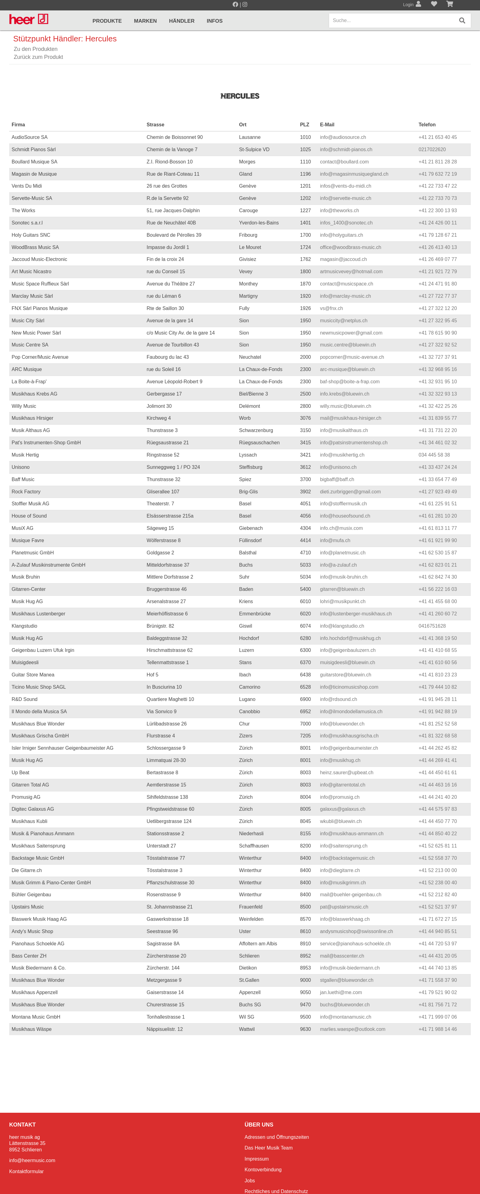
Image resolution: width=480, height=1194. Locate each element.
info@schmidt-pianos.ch (346, 149)
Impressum (257, 1158)
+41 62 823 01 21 (438, 565)
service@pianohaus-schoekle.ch (355, 943)
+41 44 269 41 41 (438, 760)
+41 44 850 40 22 (438, 833)
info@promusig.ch (339, 797)
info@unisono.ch (338, 467)
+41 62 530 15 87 (438, 552)
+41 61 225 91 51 (438, 503)
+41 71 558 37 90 (438, 980)
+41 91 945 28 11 (438, 699)
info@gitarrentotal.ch (342, 784)
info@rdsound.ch (338, 699)
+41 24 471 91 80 (438, 283)
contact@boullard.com (344, 161)
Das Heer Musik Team (269, 1147)
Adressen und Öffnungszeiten (277, 1137)
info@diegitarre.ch (340, 870)
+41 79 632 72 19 (438, 174)
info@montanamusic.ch (345, 1017)
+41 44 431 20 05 (438, 956)
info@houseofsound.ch (345, 516)
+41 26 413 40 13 (438, 247)
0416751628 (432, 626)
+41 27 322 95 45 (438, 320)
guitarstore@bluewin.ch (345, 674)
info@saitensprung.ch (343, 845)
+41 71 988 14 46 (438, 1029)
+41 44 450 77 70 (438, 821)
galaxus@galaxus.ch (342, 809)
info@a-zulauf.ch (338, 565)
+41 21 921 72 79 (438, 271)
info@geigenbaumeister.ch (349, 748)
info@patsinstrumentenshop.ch (354, 442)
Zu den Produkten (36, 49)
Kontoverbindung (263, 1169)
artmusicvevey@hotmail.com (351, 271)
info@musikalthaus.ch (344, 430)
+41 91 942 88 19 (438, 711)
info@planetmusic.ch (343, 552)
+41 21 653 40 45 (438, 137)
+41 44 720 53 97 (438, 943)
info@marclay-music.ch (345, 296)
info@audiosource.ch (343, 137)
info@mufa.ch (335, 540)
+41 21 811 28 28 (438, 161)
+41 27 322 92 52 (438, 344)
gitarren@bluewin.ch (342, 589)
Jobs (250, 1180)
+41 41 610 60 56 (438, 662)
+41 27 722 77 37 (438, 296)
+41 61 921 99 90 (438, 540)
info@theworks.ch (339, 210)
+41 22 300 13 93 (438, 210)
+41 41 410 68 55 (438, 650)
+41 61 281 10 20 (438, 516)
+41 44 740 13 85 (438, 967)
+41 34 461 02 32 (438, 442)
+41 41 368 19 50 (438, 638)
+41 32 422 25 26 (438, 406)
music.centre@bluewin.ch (348, 344)
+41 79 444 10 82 (438, 687)
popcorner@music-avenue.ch (352, 357)
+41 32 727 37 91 (438, 357)
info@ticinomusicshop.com (349, 687)
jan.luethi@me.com (341, 992)
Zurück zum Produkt (38, 57)
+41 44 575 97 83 (438, 809)
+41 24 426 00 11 (438, 222)
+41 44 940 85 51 (438, 931)
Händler (181, 21)
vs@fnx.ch (331, 308)
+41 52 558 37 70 (438, 858)
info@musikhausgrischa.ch (349, 735)
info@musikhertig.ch (342, 454)
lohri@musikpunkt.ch (343, 601)
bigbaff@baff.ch (337, 479)
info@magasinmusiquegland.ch (354, 174)
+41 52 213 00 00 (438, 870)
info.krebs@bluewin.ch (344, 393)
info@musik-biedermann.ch (350, 967)
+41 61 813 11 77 (438, 528)
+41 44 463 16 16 (438, 784)
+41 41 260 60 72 (438, 613)
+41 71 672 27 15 (438, 919)
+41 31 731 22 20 (438, 430)
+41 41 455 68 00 (438, 601)
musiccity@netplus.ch (343, 320)
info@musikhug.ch (340, 760)
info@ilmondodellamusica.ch (351, 711)
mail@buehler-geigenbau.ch (350, 894)
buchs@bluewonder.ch (344, 1004)
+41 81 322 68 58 (438, 735)
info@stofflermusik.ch (343, 503)
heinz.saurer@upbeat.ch (346, 772)
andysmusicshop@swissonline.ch (356, 931)
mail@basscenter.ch (342, 956)
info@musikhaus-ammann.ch (351, 833)
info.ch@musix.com (341, 528)
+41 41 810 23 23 (438, 674)
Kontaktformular (26, 1171)
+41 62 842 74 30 (438, 577)
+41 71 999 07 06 (438, 1017)
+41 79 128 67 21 (438, 235)
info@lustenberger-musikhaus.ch (356, 613)
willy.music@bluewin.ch (345, 406)
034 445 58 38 (434, 454)
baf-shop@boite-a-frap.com (350, 381)
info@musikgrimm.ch (343, 882)
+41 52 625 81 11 (438, 845)
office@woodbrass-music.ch (350, 247)
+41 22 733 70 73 (438, 198)
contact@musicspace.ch (346, 283)
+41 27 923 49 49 (438, 491)
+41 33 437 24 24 (438, 467)
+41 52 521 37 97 (438, 906)
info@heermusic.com (32, 1160)
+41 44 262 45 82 (438, 748)
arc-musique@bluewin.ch (347, 369)
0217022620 (432, 149)
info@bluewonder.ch (342, 723)
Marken (145, 21)
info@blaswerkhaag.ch (344, 919)
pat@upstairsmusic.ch (344, 906)
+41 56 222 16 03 (438, 589)
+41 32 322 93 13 (438, 393)
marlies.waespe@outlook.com (352, 1029)
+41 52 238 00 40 (438, 882)
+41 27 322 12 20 (438, 308)
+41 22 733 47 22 (438, 186)
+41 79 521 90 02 (438, 992)
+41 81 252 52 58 (438, 723)
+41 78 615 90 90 (438, 332)
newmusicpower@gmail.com (351, 332)
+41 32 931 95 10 (438, 381)
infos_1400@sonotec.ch (346, 222)
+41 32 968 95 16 (438, 369)
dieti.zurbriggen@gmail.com (350, 491)
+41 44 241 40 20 (438, 797)
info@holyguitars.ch (341, 235)
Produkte (107, 21)
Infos (215, 21)
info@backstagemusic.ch (347, 858)
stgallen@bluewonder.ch (346, 980)
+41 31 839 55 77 (438, 418)
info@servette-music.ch (345, 198)
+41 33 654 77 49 (438, 479)
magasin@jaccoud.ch (343, 259)
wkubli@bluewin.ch (341, 821)
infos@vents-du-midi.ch (345, 186)
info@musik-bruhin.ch (343, 577)
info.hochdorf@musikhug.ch (350, 638)
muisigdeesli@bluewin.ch (347, 662)
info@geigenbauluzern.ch (348, 650)
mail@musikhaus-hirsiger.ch (350, 418)
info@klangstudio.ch (342, 626)
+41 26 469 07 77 (438, 259)
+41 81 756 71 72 (438, 1004)
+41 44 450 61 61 (438, 772)
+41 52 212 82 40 (438, 894)
